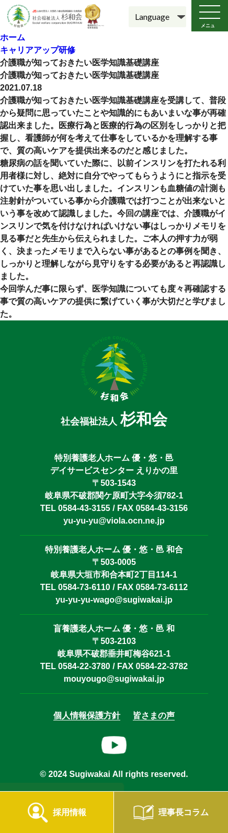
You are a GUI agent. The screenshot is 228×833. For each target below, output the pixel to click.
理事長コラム (183, 812)
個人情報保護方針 (86, 715)
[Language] (157, 16)
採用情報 (69, 812)
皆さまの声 (154, 715)
